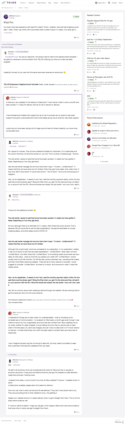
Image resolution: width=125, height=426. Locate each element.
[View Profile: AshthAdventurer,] (89, 146)
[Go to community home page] (9, 2)
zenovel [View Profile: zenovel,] (103, 126)
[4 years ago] (94, 107)
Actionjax (13, 146)
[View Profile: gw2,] (89, 154)
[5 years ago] (97, 51)
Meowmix (15, 200)
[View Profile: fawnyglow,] (89, 132)
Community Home (6, 420)
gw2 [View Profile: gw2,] (102, 156)
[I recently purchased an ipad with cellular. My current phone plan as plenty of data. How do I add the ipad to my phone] (104, 103)
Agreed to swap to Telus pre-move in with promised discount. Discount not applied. (106, 131)
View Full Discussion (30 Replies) (11, 44)
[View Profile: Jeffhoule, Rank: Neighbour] (6, 17)
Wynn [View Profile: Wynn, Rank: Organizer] (14, 312)
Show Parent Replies (7, 47)
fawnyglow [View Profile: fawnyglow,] (104, 133)
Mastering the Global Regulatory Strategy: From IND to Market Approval (106, 123)
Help (25, 420)
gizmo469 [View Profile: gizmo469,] (104, 140)
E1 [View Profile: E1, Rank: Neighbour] (88, 88)
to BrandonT (25, 97)
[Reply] (77, 37)
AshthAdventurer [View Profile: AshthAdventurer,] (106, 148)
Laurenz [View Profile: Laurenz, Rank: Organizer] (89, 32)
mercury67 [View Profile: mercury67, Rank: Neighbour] (90, 50)
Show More (8, 32)
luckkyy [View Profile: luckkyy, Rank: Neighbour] (89, 69)
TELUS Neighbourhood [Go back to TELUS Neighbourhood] (7, 7)
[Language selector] (100, 3)
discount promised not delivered (104, 138)
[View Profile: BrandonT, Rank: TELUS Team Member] (5, 53)
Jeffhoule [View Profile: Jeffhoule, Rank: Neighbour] (11, 16)
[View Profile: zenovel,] (89, 124)
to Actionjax (29, 141)
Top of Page (17, 420)
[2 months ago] (96, 126)
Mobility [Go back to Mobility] (21, 7)
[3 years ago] (92, 88)
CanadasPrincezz (11, 57)
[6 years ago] (95, 32)
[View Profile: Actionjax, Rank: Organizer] (8, 98)
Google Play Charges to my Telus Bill (106, 145)
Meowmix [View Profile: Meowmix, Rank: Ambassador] (15, 141)
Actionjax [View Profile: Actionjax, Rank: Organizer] (13, 97)
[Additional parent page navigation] (16, 8)
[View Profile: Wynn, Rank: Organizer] (10, 313)
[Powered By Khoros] (119, 422)
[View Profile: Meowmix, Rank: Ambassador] (10, 142)
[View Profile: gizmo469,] (89, 139)
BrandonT (22, 146)
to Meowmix (36, 194)
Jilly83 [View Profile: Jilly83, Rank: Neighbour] (89, 107)
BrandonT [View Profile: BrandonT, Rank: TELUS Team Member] (11, 51)
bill (93, 153)
